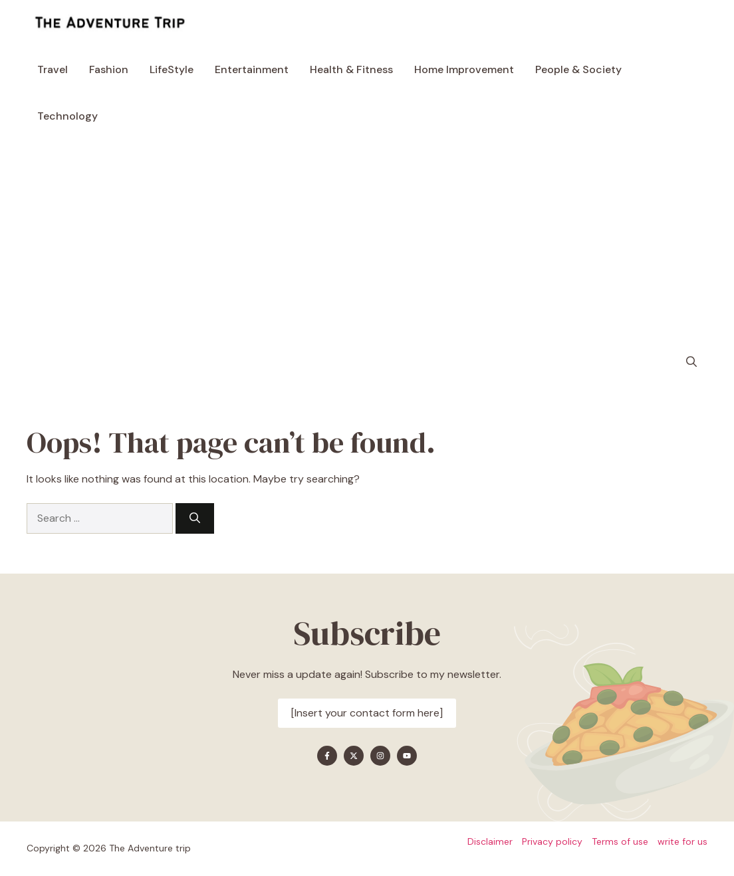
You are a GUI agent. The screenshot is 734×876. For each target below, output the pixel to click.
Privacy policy (552, 841)
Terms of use (620, 841)
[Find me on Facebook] (327, 756)
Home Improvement (464, 69)
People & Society (578, 69)
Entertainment (252, 69)
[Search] (195, 518)
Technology (67, 116)
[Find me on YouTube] (407, 756)
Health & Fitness (351, 69)
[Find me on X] (354, 756)
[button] (691, 362)
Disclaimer (490, 841)
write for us (682, 841)
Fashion (108, 69)
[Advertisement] (367, 239)
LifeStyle (171, 69)
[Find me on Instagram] (380, 756)
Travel (52, 69)
